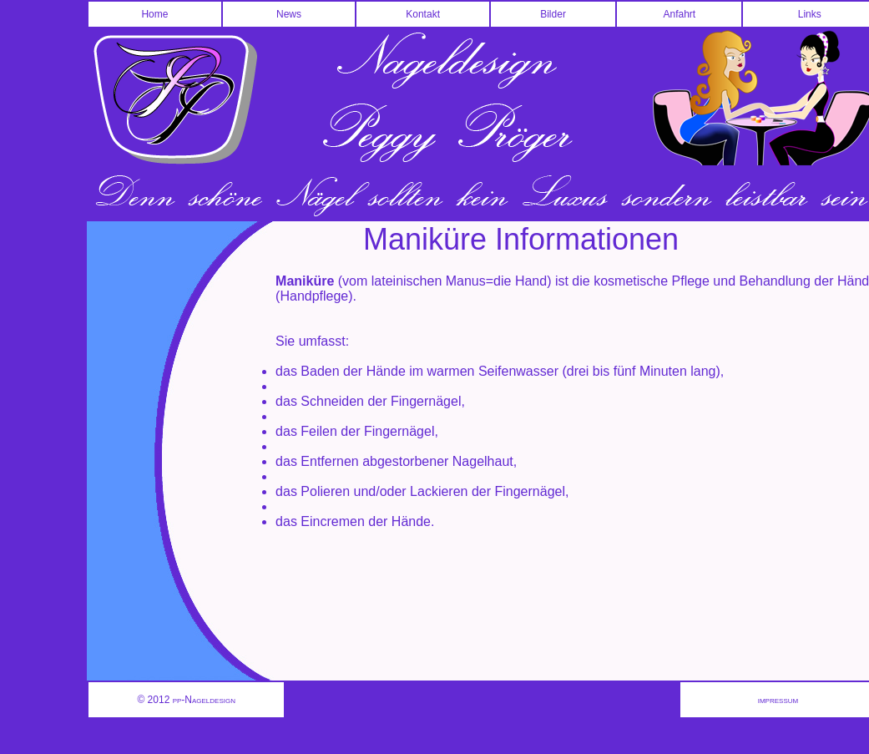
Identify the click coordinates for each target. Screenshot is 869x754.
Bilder (553, 14)
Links (809, 14)
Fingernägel (426, 401)
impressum (778, 700)
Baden (320, 371)
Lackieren (438, 491)
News (288, 14)
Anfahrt (679, 14)
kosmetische (631, 281)
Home (154, 14)
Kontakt (423, 14)
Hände (386, 371)
